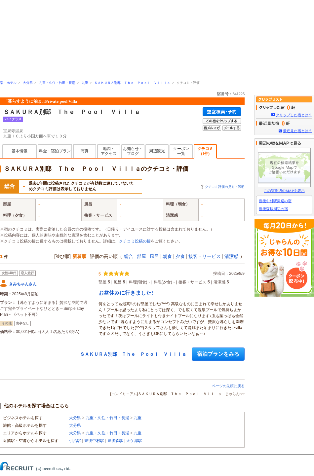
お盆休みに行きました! (125, 293)
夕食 (180, 256)
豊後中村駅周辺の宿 (275, 201)
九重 (85, 83)
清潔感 (231, 256)
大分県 (28, 83)
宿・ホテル (8, 83)
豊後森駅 (115, 440)
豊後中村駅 (94, 440)
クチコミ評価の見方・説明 (225, 187)
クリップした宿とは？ (294, 115)
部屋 (141, 256)
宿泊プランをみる (218, 354)
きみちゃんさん (23, 284)
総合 (128, 256)
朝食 (167, 256)
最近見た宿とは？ (297, 131)
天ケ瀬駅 (134, 440)
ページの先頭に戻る (228, 386)
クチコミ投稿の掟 (135, 241)
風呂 (154, 256)
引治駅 (75, 440)
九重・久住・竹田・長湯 (57, 83)
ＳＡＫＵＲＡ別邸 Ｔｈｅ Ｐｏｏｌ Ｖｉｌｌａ (132, 83)
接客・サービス (204, 256)
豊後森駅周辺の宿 (273, 209)
